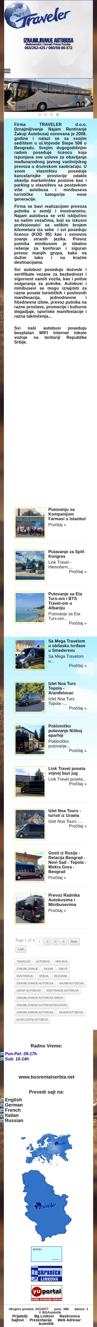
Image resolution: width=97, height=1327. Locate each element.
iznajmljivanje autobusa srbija (40, 997)
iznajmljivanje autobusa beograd (42, 1005)
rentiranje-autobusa (63, 990)
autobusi (43, 961)
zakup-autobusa (29, 990)
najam (48, 968)
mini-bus (62, 961)
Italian (12, 1115)
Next (74, 941)
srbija (43, 976)
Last (21, 949)
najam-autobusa (71, 983)
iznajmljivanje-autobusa (35, 983)
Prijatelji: (20, 1316)
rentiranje (25, 976)
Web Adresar (69, 1320)
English (13, 1099)
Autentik (46, 1324)
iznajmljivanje (27, 968)
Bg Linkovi (44, 1316)
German (14, 1105)
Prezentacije (41, 1320)
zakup (63, 968)
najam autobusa (71, 1012)
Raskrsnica (69, 1316)
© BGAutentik (50, 1312)
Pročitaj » (57, 525)
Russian (14, 1120)
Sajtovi (17, 1320)
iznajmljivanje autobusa (35, 1012)
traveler (23, 961)
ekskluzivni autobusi (32, 1019)
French (13, 1110)
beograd (61, 976)
